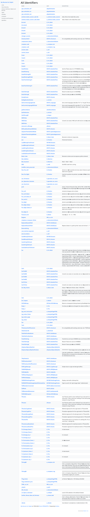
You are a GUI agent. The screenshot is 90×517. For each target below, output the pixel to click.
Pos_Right (24, 202)
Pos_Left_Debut (25, 194)
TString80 (24, 462)
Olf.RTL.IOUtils (50, 388)
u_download (50, 330)
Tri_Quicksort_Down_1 (27, 451)
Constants (4, 16)
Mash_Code (24, 156)
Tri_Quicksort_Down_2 (27, 454)
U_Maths (49, 214)
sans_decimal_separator (28, 231)
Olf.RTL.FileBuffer (51, 372)
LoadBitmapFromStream (28, 142)
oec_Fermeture (25, 178)
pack (23, 187)
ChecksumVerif (25, 39)
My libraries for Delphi (7, 2)
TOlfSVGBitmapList (26, 394)
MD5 (23, 164)
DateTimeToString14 (27, 80)
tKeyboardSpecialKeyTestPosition (30, 350)
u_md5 (48, 164)
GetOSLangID (25, 115)
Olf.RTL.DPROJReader (52, 369)
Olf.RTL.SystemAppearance (53, 131)
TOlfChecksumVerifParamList (29, 364)
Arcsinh (23, 30)
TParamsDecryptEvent (27, 414)
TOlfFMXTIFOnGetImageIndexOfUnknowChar (33, 383)
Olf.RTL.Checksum (51, 39)
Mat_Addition (25, 159)
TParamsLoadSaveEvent (28, 424)
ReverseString (25, 228)
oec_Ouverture (25, 184)
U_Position (49, 140)
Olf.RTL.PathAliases (52, 223)
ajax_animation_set (26, 14)
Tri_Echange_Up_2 (26, 437)
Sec (22, 250)
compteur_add (25, 44)
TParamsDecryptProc (27, 417)
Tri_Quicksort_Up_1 (26, 457)
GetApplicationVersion (27, 100)
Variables (4, 14)
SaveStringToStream (27, 242)
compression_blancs (27, 41)
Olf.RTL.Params (50, 397)
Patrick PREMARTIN (44, 506)
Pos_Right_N (25, 212)
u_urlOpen (49, 492)
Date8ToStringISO (26, 74)
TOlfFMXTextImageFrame (28, 380)
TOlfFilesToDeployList (27, 375)
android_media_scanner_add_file (30, 17)
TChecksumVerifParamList (28, 328)
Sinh (23, 298)
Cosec (23, 55)
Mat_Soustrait (25, 161)
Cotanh (23, 66)
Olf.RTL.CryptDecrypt (52, 366)
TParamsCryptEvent (27, 408)
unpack (23, 487)
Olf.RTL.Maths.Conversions (53, 386)
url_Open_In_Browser (27, 492)
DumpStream (25, 97)
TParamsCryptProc (26, 411)
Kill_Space (24, 137)
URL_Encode (25, 490)
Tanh (23, 325)
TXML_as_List (25, 484)
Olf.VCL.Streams (51, 145)
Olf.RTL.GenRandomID (52, 391)
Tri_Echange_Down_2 (27, 432)
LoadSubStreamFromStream (29, 153)
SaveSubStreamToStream (28, 247)
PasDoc (57, 506)
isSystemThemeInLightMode (29, 134)
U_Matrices (49, 159)
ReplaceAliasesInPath (27, 223)
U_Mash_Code (50, 137)
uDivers (48, 126)
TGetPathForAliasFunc (27, 336)
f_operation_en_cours (52, 178)
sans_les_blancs (26, 234)
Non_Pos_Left (25, 170)
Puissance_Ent (25, 214)
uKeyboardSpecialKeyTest (53, 347)
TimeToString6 (25, 341)
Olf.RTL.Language (51, 102)
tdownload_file (25, 330)
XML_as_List (50, 217)
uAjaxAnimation (51, 8)
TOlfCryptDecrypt (26, 366)
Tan (22, 322)
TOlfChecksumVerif (26, 361)
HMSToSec (24, 118)
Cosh (23, 60)
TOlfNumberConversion (28, 386)
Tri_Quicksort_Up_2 (26, 459)
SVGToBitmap (25, 303)
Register (24, 217)
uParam (49, 402)
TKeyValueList (25, 358)
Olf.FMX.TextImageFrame (53, 380)
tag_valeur (24, 319)
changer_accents (26, 36)
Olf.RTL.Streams (51, 97)
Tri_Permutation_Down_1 (28, 440)
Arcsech (24, 28)
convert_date (25, 49)
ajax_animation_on (26, 11)
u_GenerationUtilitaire (52, 36)
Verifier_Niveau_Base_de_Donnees (30, 495)
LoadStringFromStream (28, 148)
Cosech (23, 58)
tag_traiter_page (26, 317)
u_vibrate (49, 503)
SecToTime (24, 282)
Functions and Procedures (7, 18)
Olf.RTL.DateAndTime (52, 69)
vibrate (23, 503)
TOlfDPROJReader (26, 369)
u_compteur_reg (51, 47)
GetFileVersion (25, 112)
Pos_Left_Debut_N (26, 196)
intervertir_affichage (27, 126)
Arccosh (24, 22)
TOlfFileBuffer (25, 372)
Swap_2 (23, 309)
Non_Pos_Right (25, 174)
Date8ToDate (25, 69)
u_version (49, 100)
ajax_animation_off (26, 8)
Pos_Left (24, 191)
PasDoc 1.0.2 (85, 510)
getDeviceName (26, 109)
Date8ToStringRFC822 (27, 77)
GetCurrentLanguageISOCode (29, 105)
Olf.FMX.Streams (51, 142)
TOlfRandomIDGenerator (28, 391)
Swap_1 (23, 306)
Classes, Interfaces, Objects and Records (9, 9)
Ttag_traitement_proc (27, 481)
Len (22, 140)
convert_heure (25, 52)
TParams (24, 397)
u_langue (49, 115)
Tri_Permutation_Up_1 (27, 446)
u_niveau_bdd (50, 495)
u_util (48, 49)
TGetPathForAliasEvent (27, 333)
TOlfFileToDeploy (26, 377)
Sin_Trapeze (25, 300)
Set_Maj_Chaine (26, 287)
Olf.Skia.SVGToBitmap (52, 303)
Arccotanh (24, 25)
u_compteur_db (51, 44)
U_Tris (48, 306)
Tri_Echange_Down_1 (27, 429)
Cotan (23, 63)
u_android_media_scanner (53, 17)
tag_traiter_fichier (26, 314)
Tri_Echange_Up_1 (26, 435)
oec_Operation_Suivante (28, 181)
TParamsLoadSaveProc (27, 426)
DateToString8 (25, 91)
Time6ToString (25, 339)
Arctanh (24, 33)
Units (3, 5)
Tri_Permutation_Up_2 (27, 448)
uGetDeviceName (51, 109)
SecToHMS (24, 271)
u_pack (48, 187)
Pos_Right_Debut (26, 205)
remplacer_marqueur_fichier (29, 220)
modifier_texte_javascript (28, 167)
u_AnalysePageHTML (52, 311)
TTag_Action (25, 479)
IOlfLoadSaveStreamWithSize (29, 129)
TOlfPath (24, 388)
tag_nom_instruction (27, 311)
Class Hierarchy (5, 7)
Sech (23, 268)
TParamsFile (25, 419)
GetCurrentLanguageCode (28, 102)
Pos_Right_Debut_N (26, 207)
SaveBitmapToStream (27, 236)
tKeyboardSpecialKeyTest (28, 347)
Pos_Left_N (24, 199)
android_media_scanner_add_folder (31, 19)
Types (3, 12)
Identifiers (4, 20)
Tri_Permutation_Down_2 (28, 443)
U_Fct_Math (50, 22)
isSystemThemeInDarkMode (29, 131)
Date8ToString (25, 71)
